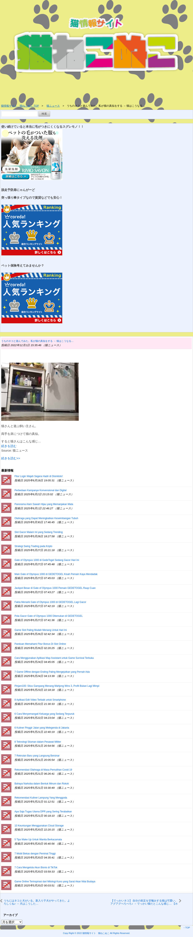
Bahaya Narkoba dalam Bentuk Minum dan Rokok (41, 783)
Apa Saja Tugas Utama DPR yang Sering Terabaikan (43, 811)
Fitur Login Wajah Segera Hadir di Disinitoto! (38, 476)
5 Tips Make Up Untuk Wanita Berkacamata (38, 839)
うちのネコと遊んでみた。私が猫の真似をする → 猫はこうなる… (37, 341)
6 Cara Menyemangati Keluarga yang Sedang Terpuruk (44, 713)
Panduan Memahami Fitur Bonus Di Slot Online (40, 643)
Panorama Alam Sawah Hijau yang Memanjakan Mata (43, 504)
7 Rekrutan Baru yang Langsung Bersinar (37, 755)
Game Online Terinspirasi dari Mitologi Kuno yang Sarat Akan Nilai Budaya (54, 881)
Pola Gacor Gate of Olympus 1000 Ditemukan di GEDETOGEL (48, 616)
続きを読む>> (10, 458)
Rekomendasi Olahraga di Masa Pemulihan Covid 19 (43, 769)
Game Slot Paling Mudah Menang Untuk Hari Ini (40, 630)
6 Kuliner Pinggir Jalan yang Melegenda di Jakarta (41, 727)
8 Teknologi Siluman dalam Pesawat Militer (37, 741)
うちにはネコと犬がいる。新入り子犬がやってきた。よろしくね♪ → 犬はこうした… (37, 902)
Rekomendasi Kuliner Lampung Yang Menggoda (40, 797)
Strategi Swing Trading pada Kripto (33, 546)
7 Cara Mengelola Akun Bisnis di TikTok (35, 867)
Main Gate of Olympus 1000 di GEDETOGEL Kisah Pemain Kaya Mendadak (56, 574)
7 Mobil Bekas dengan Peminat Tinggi (34, 853)
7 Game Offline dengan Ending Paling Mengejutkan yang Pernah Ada (52, 671)
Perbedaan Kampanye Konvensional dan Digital (40, 490)
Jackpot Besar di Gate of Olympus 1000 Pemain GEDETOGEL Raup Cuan (55, 588)
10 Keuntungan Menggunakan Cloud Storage (39, 825)
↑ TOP (187, 927)
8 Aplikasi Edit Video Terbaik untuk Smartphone (40, 699)
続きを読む (9, 446)
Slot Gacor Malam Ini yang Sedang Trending (38, 532)
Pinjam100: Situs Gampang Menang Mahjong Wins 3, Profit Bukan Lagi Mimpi (56, 685)
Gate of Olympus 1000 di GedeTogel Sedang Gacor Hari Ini (46, 560)
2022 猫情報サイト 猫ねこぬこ (93, 933)
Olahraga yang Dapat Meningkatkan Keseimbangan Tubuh (46, 518)
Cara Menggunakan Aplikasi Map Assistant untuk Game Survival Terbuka (54, 658)
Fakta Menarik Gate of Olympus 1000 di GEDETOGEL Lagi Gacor (50, 602)
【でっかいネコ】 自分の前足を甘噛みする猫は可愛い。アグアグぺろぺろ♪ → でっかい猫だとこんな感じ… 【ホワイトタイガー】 (144, 902)
